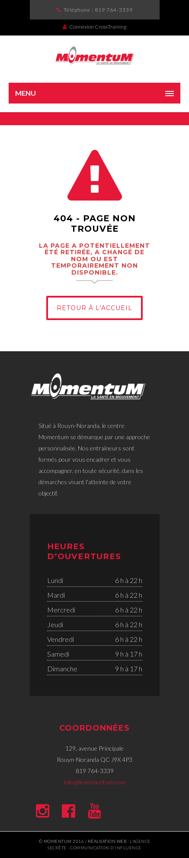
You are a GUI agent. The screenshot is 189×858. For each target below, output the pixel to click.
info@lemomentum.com (94, 782)
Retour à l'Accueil (94, 308)
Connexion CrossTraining (94, 26)
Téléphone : (98, 9)
